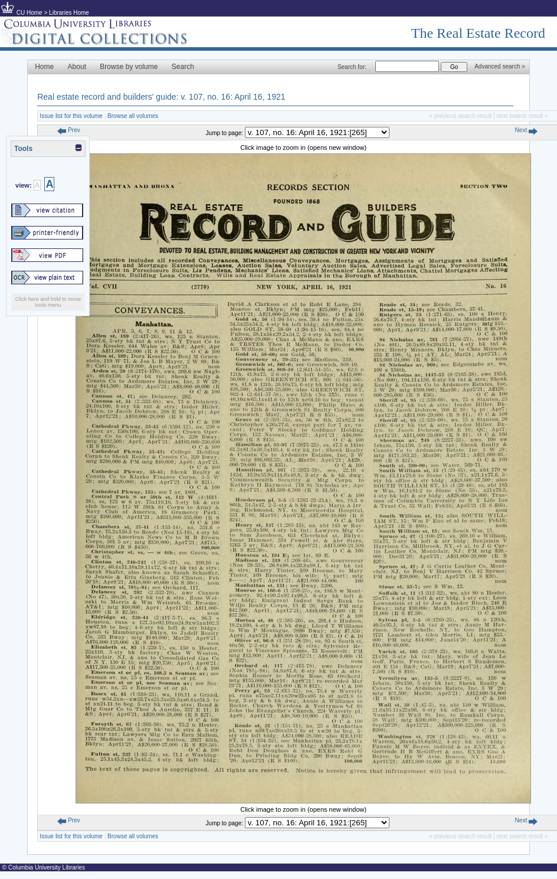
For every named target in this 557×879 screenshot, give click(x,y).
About (77, 67)
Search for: (352, 67)
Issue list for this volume (71, 116)
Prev (68, 130)
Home (44, 67)
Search (183, 67)
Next (526, 130)
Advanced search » (499, 66)
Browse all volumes (132, 116)
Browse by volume (129, 67)
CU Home (29, 12)
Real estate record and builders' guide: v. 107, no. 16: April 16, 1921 (161, 96)
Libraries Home (69, 12)
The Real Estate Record (478, 33)
